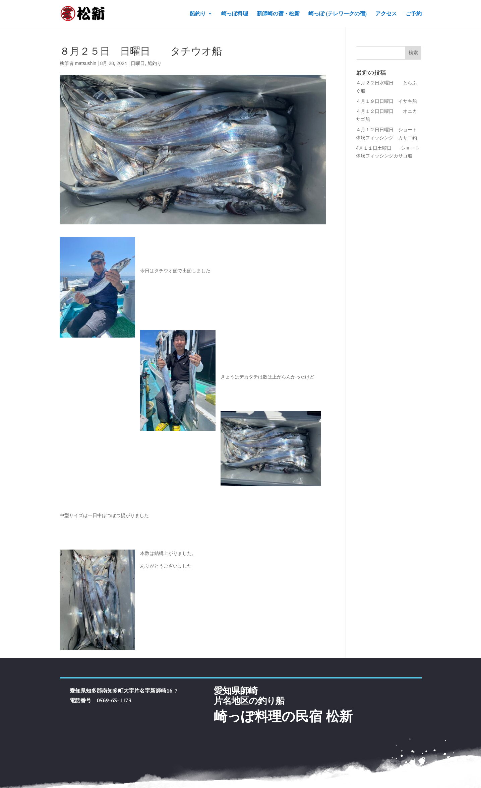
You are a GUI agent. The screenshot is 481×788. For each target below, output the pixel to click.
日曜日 (138, 63)
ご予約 (414, 14)
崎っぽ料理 (234, 14)
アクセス (386, 14)
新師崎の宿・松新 (278, 14)
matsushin (85, 63)
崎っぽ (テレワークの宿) (337, 14)
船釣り (198, 14)
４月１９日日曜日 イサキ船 (386, 101)
